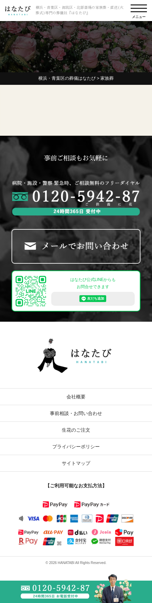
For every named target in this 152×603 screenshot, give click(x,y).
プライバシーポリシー (76, 446)
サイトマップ (76, 463)
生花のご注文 (76, 430)
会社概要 (76, 396)
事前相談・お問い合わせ (76, 413)
